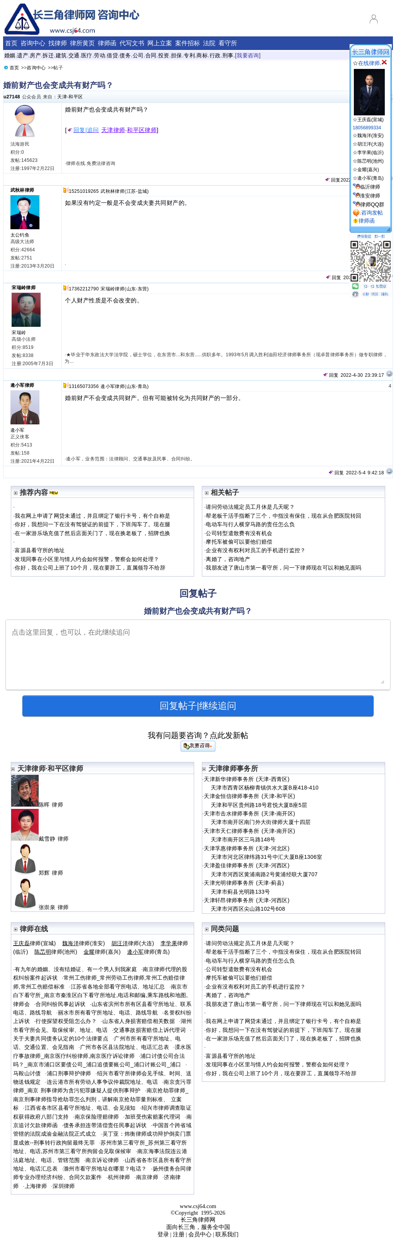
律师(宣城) (34, 943)
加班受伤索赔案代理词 (153, 1117)
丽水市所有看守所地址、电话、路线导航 (108, 1012)
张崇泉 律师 (43, 907)
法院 (209, 43)
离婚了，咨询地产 (228, 559)
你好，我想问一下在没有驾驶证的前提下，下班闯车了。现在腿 (92, 524)
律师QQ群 (372, 204)
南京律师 (147, 1177)
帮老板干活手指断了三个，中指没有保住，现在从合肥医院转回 (283, 516)
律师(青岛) (148, 952)
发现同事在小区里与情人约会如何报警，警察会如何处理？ (87, 559)
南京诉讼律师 (102, 1160)
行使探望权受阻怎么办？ (66, 1021)
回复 (332, 180)
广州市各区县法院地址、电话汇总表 (124, 1047)
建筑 (61, 55)
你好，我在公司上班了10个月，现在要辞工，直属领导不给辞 (90, 568)
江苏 (131, 191)
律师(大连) (132, 943)
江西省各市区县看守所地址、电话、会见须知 (80, 1108)
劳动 (99, 55)
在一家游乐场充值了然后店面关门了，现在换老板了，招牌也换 (92, 533)
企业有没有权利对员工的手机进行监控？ (256, 550)
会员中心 (200, 1234)
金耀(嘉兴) (368, 169)
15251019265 (84, 191)
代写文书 (131, 43)
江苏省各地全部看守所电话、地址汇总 (118, 987)
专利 (189, 55)
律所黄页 (82, 43)
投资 (163, 55)
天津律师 (113, 130)
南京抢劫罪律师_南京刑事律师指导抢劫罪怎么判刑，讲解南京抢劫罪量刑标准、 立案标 (100, 1099)
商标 (202, 55)
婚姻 (9, 55)
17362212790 (84, 289)
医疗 (86, 55)
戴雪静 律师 (43, 839)
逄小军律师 (22, 385)
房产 (35, 55)
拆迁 (48, 55)
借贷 (112, 55)
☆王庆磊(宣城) (369, 116)
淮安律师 (370, 196)
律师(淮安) (83, 943)
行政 (215, 55)
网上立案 (159, 43)
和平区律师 (142, 130)
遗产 (22, 55)
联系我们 (227, 1234)
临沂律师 (370, 187)
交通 (74, 55)
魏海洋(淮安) (370, 135)
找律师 (57, 43)
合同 (151, 55)
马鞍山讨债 (27, 1073)
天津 (62, 97)
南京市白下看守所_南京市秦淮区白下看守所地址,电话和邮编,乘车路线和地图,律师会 (100, 995)
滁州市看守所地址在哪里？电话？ (105, 1168)
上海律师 (36, 1186)
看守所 (227, 43)
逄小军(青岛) (370, 178)
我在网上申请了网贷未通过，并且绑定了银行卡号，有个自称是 (92, 516)
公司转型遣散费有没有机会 (239, 533)
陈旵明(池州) (370, 161)
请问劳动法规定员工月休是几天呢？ (250, 507)
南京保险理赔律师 (97, 1117)
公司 (138, 55)
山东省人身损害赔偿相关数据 (138, 1021)
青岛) (143, 386)
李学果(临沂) (370, 152)
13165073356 (84, 386)
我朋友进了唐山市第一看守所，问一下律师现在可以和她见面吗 (283, 568)
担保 (176, 55)
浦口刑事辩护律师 (69, 1073)
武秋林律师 (22, 190)
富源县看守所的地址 (40, 550)
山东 (131, 289)
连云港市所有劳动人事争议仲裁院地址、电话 (102, 1082)
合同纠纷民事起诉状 (60, 1004)
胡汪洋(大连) (370, 144)
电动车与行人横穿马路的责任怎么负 (250, 524)
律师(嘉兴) (102, 952)
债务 (125, 55)
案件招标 (187, 43)
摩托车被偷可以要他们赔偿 (239, 542)
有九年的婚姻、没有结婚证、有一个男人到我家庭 (76, 969)
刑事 (228, 55)
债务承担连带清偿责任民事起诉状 (105, 1125)
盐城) (143, 191)
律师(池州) (55, 952)
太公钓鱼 (19, 235)
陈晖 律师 (40, 805)
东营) (143, 289)
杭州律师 (119, 1177)
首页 (11, 43)
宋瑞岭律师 (24, 287)
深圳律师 (64, 1186)
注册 (178, 1234)
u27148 (11, 97)
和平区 (75, 97)
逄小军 (17, 430)
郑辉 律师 (40, 873)
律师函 (107, 43)
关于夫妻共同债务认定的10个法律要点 (60, 1038)
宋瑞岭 (19, 332)
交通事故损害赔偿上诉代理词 (149, 1030)
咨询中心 (32, 43)
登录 (163, 1234)
